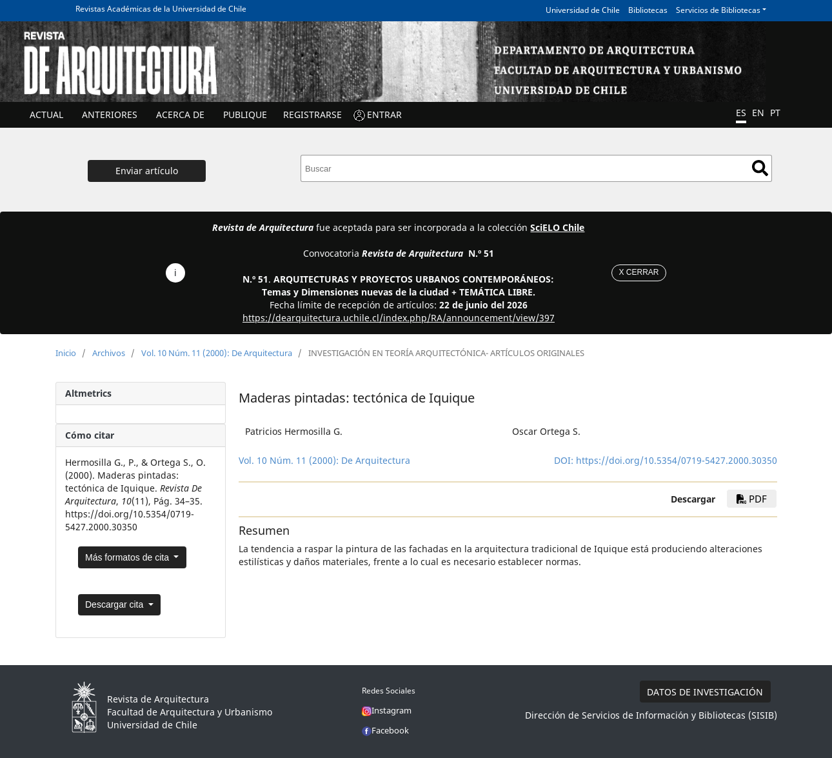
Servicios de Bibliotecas (718, 10)
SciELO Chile (557, 227)
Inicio (65, 353)
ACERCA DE (180, 114)
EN (758, 112)
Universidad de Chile (583, 10)
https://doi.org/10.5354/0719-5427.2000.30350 (676, 460)
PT (775, 112)
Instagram (386, 710)
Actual (46, 114)
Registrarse (312, 114)
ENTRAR (384, 114)
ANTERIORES (109, 114)
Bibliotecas (648, 10)
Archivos (108, 353)
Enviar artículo (146, 171)
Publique (245, 114)
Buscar (760, 168)
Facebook (385, 730)
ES (741, 112)
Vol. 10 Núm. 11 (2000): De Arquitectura (216, 353)
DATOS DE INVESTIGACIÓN (705, 692)
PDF (752, 498)
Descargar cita (115, 604)
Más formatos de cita (128, 557)
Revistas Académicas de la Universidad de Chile (160, 8)
